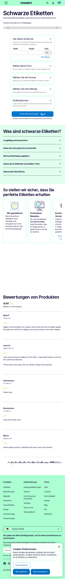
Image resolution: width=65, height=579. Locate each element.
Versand (27, 492)
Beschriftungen (9, 492)
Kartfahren (48, 514)
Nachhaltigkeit (49, 496)
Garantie (47, 492)
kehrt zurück (28, 507)
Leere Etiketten (8, 505)
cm (48, 52)
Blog (46, 505)
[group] (32, 303)
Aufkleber (6, 487)
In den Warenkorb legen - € (32, 114)
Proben (6, 509)
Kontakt (47, 501)
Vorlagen (27, 503)
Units (46, 49)
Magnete (6, 496)
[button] (5, 3)
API (45, 509)
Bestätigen (45, 57)
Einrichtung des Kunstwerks (29, 497)
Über (46, 487)
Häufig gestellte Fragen (32, 487)
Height (31, 49)
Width (15, 49)
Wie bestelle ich (29, 512)
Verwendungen (9, 514)
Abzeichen (7, 501)
